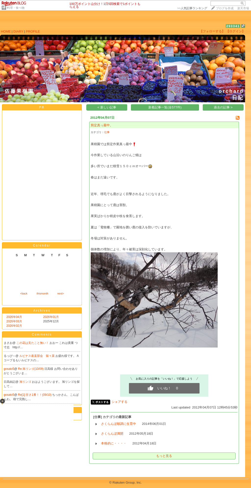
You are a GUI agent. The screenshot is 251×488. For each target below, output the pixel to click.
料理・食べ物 (16, 8)
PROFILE (33, 31)
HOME (6, 31)
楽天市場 (243, 8)
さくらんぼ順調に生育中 (118, 424)
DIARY (18, 31)
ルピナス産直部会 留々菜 (37, 356)
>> (192, 8)
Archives (41, 310)
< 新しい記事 (107, 107)
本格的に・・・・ (113, 443)
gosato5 (9, 369)
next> (60, 293)
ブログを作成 (225, 8)
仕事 (107, 132)
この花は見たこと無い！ (33, 343)
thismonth (42, 293)
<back (23, 293)
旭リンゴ (25, 381)
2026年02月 (14, 325)
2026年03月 (14, 321)
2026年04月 (14, 317)
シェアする (119, 402)
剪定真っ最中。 (102, 125)
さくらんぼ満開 (112, 433)
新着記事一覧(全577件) (164, 107)
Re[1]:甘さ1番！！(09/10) (35, 394)
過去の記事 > (223, 107)
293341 (233, 26)
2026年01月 (51, 317)
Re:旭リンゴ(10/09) (31, 369)
